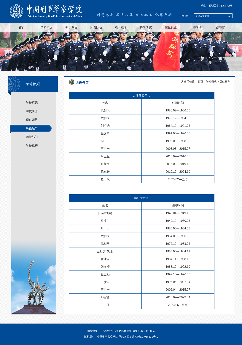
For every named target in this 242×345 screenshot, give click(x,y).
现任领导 (32, 119)
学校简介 (32, 111)
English (184, 15)
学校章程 (32, 145)
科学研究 (146, 27)
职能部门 (32, 137)
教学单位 (71, 27)
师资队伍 (96, 27)
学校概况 (46, 27)
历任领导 (32, 128)
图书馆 (220, 27)
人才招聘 (195, 27)
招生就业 (171, 27)
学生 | (204, 5)
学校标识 (32, 102)
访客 (230, 5)
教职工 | (214, 5)
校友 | (223, 5)
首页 (22, 27)
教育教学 (121, 27)
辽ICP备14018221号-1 (145, 336)
